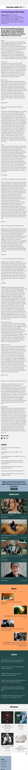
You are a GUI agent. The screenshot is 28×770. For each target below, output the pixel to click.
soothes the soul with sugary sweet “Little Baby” (12, 667)
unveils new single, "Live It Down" (12, 452)
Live (3, 16)
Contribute (4, 766)
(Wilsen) (8, 19)
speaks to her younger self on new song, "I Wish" (13, 457)
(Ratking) (20, 20)
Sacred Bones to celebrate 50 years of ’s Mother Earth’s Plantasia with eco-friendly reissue (12, 462)
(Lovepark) (4, 23)
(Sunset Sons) (13, 20)
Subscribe (14, 489)
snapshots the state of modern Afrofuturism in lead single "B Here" (13, 696)
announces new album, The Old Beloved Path (13, 474)
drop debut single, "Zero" (13, 471)
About (2, 759)
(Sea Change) (15, 19)
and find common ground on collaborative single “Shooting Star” (13, 688)
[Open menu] (25, 7)
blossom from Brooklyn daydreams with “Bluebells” (11, 674)
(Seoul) (3, 19)
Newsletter (4, 761)
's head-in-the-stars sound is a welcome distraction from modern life (12, 661)
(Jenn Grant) (4, 20)
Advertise (3, 763)
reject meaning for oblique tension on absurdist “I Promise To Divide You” (13, 681)
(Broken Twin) (9, 16)
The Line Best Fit (14, 7)
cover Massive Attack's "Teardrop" (10, 448)
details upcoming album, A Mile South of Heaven (12, 467)
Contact (3, 764)
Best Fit (16, 15)
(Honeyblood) (18, 16)
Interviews (4, 517)
